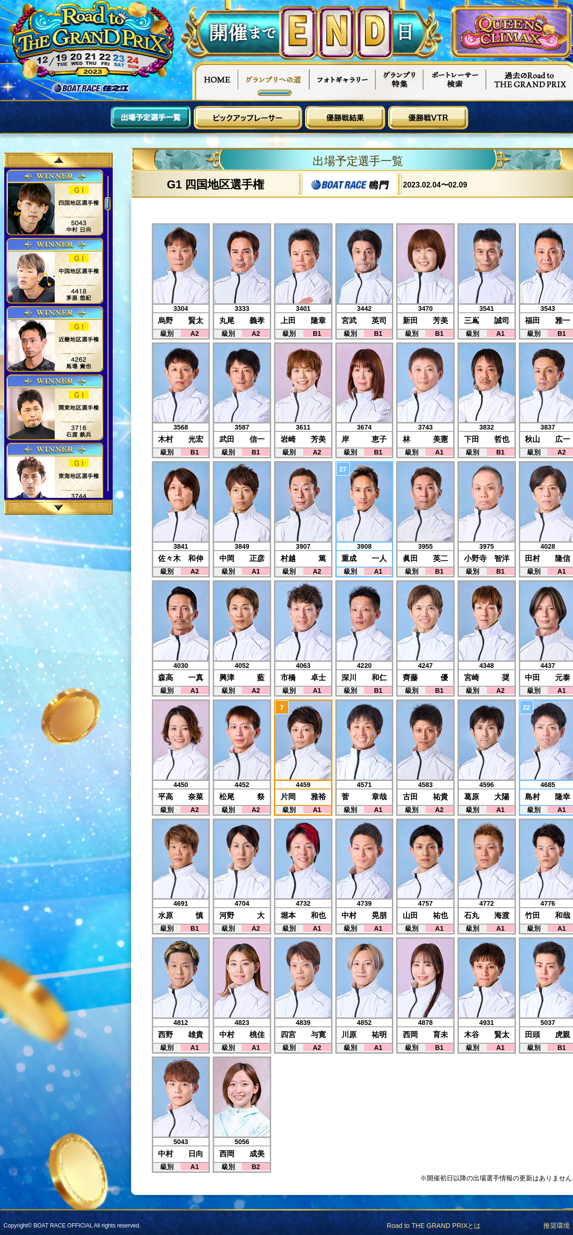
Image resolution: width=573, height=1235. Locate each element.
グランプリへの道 (273, 80)
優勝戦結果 (345, 118)
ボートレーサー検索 (455, 80)
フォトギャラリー (342, 80)
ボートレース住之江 (91, 88)
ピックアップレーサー (248, 118)
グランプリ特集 (399, 80)
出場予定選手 (151, 118)
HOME (215, 80)
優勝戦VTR (428, 118)
